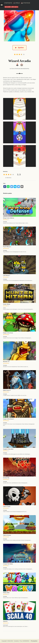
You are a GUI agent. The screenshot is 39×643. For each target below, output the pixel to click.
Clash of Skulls (6, 506)
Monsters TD (6, 361)
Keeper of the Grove (8, 332)
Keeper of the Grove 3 (8, 419)
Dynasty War (6, 477)
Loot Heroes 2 (6, 275)
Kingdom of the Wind (8, 449)
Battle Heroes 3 (7, 390)
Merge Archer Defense (8, 218)
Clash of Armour (7, 535)
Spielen (19, 47)
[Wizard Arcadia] (19, 25)
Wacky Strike (6, 592)
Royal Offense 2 (7, 246)
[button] (1, 5)
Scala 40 (5, 621)
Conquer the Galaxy (8, 563)
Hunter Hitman (6, 304)
